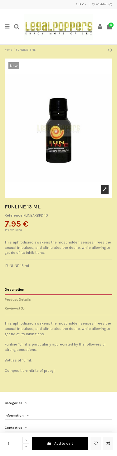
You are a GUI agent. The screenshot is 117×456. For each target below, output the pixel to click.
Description (14, 289)
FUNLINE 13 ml (17, 266)
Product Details (18, 299)
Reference (13, 215)
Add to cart (60, 443)
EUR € (81, 4)
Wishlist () (102, 4)
